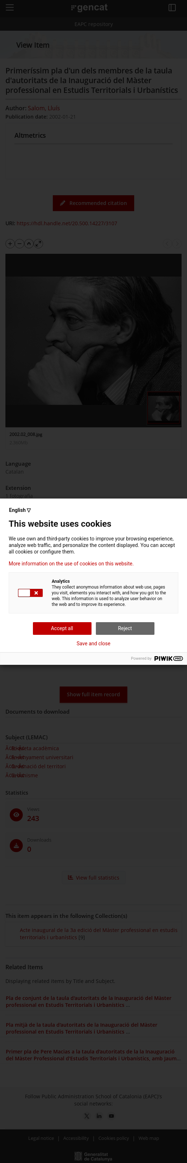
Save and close (94, 643)
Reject (125, 628)
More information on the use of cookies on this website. (71, 563)
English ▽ (20, 510)
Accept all (62, 628)
